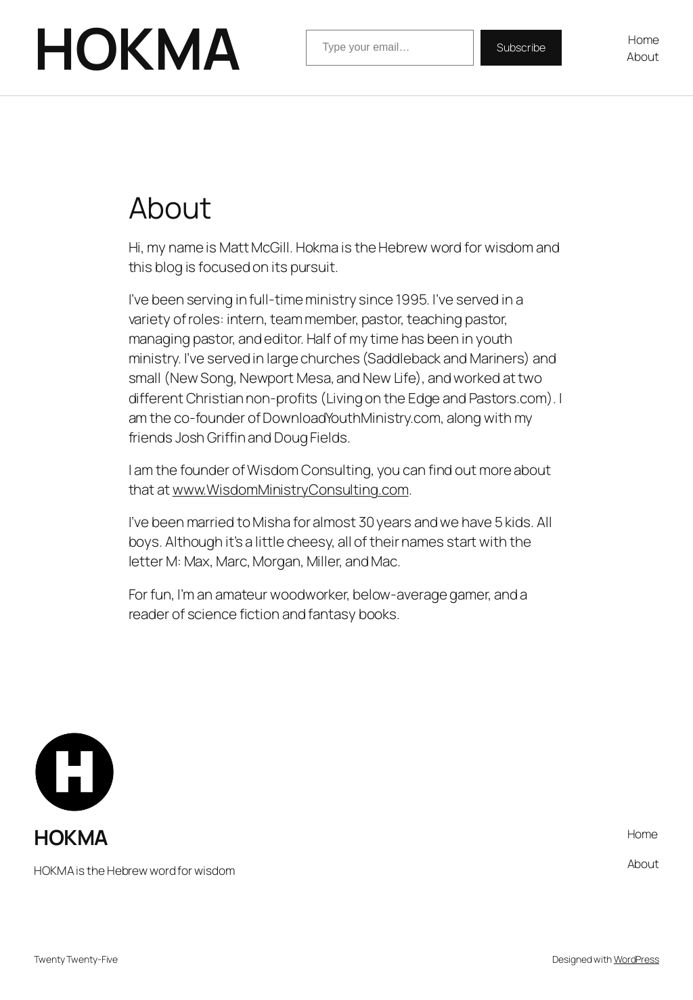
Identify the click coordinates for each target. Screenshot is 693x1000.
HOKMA (137, 48)
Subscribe (521, 47)
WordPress (636, 959)
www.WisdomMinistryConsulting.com (291, 489)
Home (643, 39)
